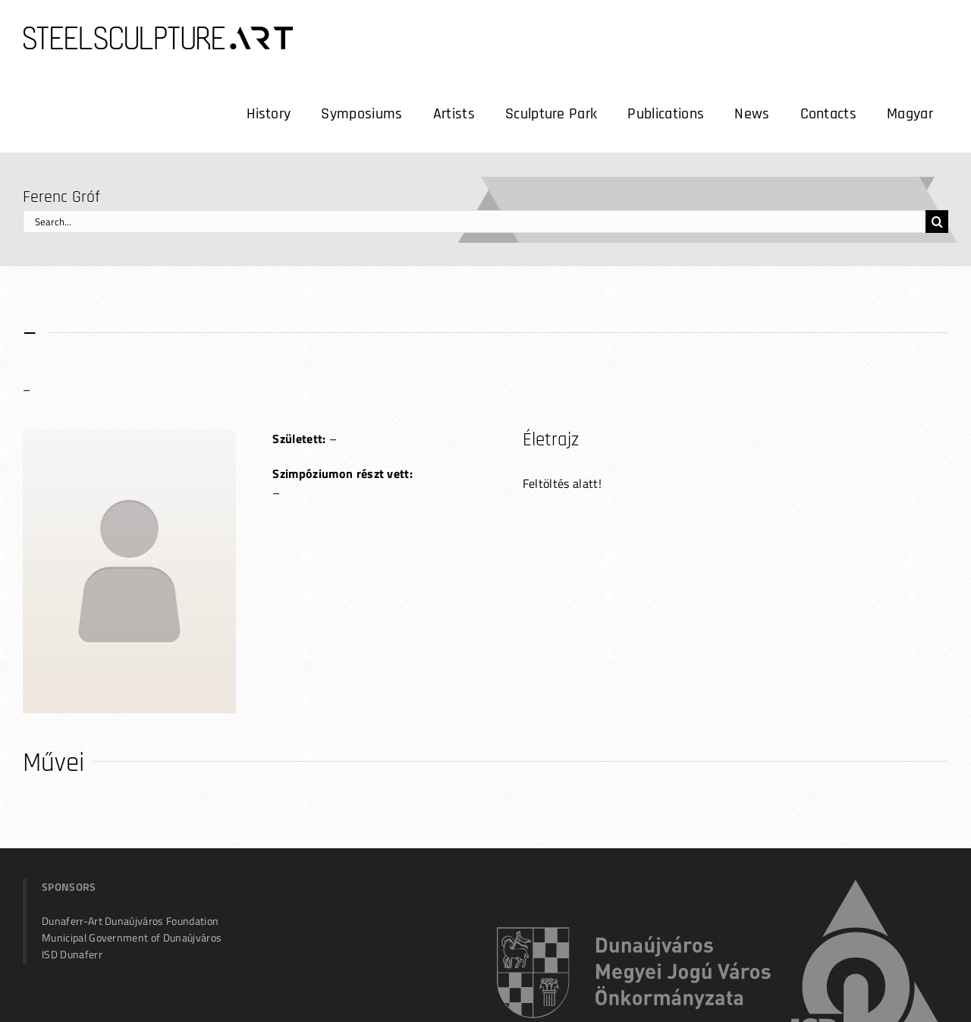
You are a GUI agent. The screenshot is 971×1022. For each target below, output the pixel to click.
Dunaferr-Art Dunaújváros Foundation (130, 921)
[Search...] (474, 221)
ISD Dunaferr (72, 954)
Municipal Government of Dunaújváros (132, 937)
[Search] (936, 221)
